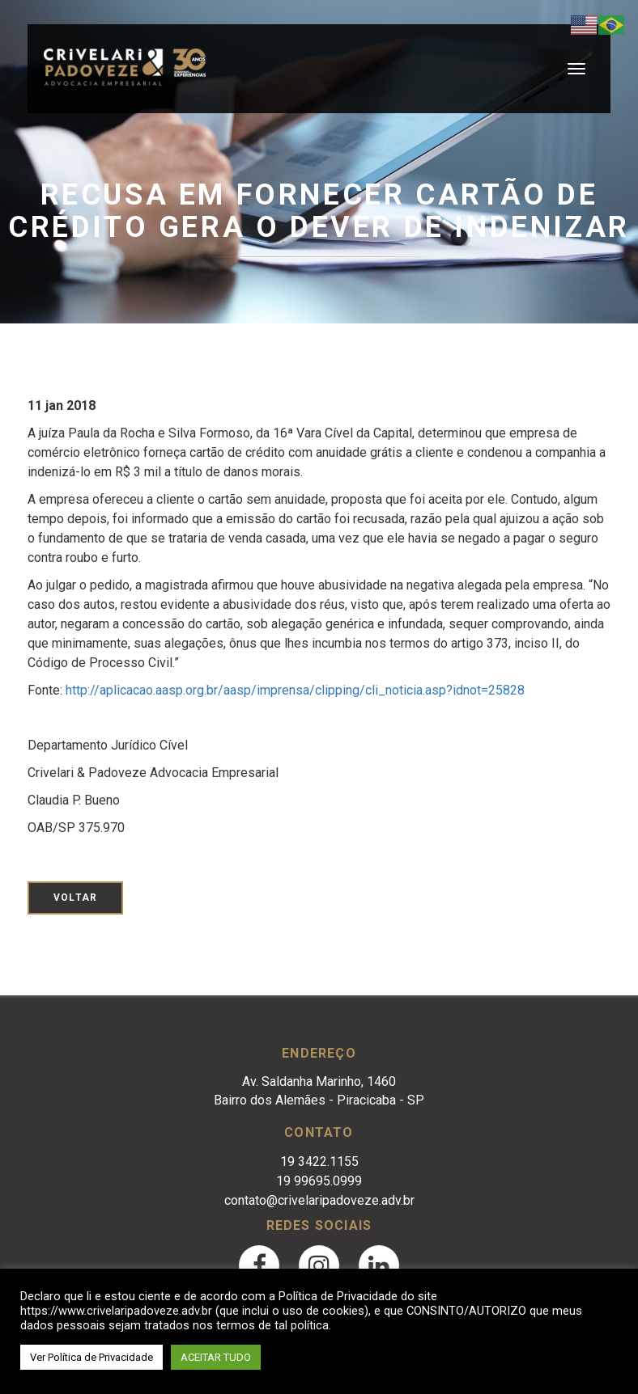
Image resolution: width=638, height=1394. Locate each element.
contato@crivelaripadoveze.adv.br (319, 1200)
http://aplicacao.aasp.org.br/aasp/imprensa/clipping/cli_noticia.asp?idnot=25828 (295, 690)
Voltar (75, 897)
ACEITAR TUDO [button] (216, 1357)
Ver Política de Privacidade (91, 1357)
